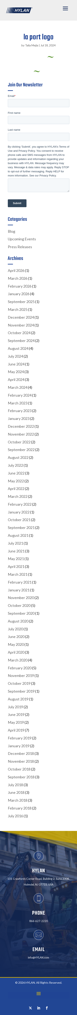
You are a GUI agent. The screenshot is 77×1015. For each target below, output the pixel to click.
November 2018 (21, 761)
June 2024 (16, 364)
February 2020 (19, 668)
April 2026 (16, 270)
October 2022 (19, 442)
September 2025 (21, 301)
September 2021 (21, 527)
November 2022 (21, 434)
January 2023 (18, 418)
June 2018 (16, 792)
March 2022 (17, 496)
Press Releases (20, 246)
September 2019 (21, 691)
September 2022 (21, 449)
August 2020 (18, 621)
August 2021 (18, 535)
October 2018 (19, 769)
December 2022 (21, 426)
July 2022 (15, 465)
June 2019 (16, 714)
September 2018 (21, 777)
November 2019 (21, 675)
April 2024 (16, 379)
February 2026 (19, 286)
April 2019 (16, 730)
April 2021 (16, 566)
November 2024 (21, 325)
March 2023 (17, 403)
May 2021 (16, 558)
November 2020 (21, 597)
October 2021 (19, 519)
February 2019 (19, 738)
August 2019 (18, 699)
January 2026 (18, 293)
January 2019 (18, 746)
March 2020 (17, 660)
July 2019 (15, 707)
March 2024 (17, 387)
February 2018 (19, 808)
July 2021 (15, 543)
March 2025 (17, 309)
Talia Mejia (31, 45)
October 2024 (19, 332)
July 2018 (15, 784)
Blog (11, 231)
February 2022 (19, 504)
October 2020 (19, 605)
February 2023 (19, 410)
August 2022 (18, 457)
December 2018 (21, 753)
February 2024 (19, 395)
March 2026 (17, 278)
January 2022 (18, 512)
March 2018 (17, 800)
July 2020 (15, 629)
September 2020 (21, 613)
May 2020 (16, 644)
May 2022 (16, 481)
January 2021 (18, 590)
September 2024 (21, 340)
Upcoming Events (22, 239)
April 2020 (16, 652)
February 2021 (19, 582)
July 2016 (15, 816)
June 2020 (16, 636)
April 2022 (16, 488)
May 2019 (16, 722)
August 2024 (18, 348)
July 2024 (15, 356)
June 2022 (16, 473)
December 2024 (21, 317)
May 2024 (16, 371)
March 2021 (17, 574)
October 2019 (19, 683)
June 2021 (16, 551)
